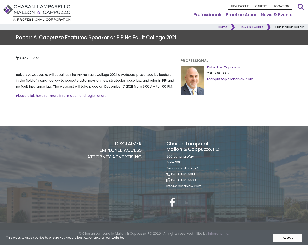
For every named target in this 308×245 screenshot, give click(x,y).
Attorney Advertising (114, 157)
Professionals (207, 15)
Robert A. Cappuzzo (223, 67)
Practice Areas (241, 15)
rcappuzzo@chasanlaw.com (230, 79)
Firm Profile (240, 6)
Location (281, 6)
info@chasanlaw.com (183, 186)
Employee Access (121, 150)
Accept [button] (288, 237)
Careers (261, 6)
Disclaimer (128, 143)
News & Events (276, 15)
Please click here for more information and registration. (61, 95)
